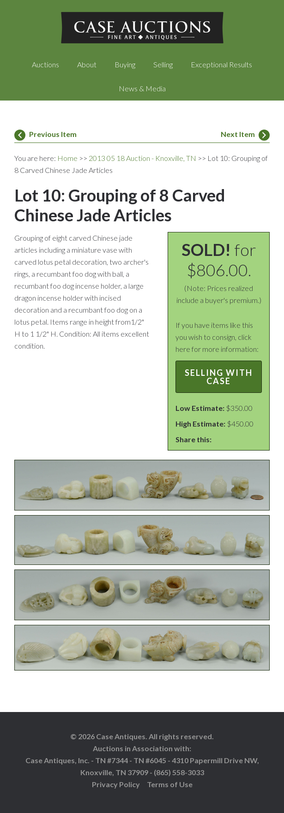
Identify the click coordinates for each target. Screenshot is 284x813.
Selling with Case (219, 377)
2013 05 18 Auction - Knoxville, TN (142, 158)
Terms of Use (170, 784)
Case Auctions (142, 27)
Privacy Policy (116, 784)
